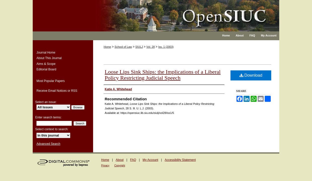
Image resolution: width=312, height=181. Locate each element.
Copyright (119, 165)
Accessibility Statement (180, 160)
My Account (150, 160)
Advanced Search (48, 144)
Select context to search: (51, 129)
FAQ (133, 160)
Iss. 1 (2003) (166, 46)
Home (107, 46)
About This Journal (49, 58)
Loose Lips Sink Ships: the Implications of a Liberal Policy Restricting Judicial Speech (163, 75)
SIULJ (139, 46)
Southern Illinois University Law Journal (172, 12)
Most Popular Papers (50, 81)
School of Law (123, 46)
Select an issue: (46, 102)
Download (251, 75)
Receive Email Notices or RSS (56, 91)
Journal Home (45, 52)
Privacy (105, 165)
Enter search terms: (48, 117)
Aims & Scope (45, 64)
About (120, 160)
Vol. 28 (150, 46)
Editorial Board (46, 69)
